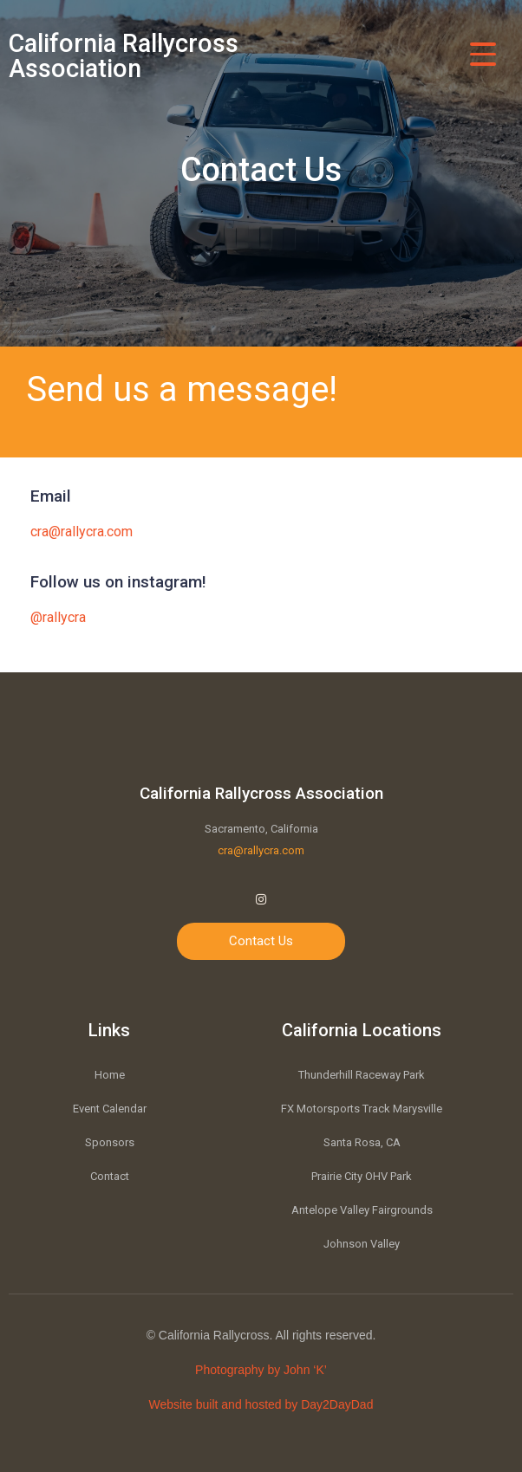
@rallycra (58, 617)
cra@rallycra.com (81, 531)
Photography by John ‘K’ (261, 1370)
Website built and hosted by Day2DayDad (261, 1404)
